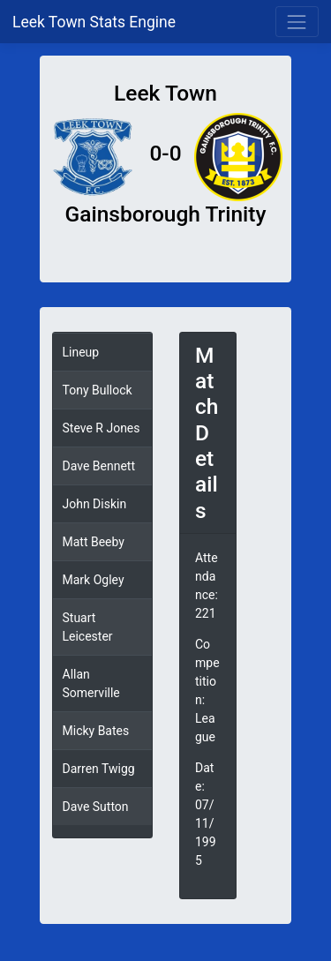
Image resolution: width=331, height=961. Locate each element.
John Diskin (95, 504)
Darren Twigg (99, 769)
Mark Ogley (93, 580)
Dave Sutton (96, 807)
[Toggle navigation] (297, 21)
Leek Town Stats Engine (95, 22)
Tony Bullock (97, 390)
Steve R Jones (101, 428)
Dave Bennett (99, 466)
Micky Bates (96, 731)
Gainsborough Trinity (166, 214)
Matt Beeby (93, 542)
